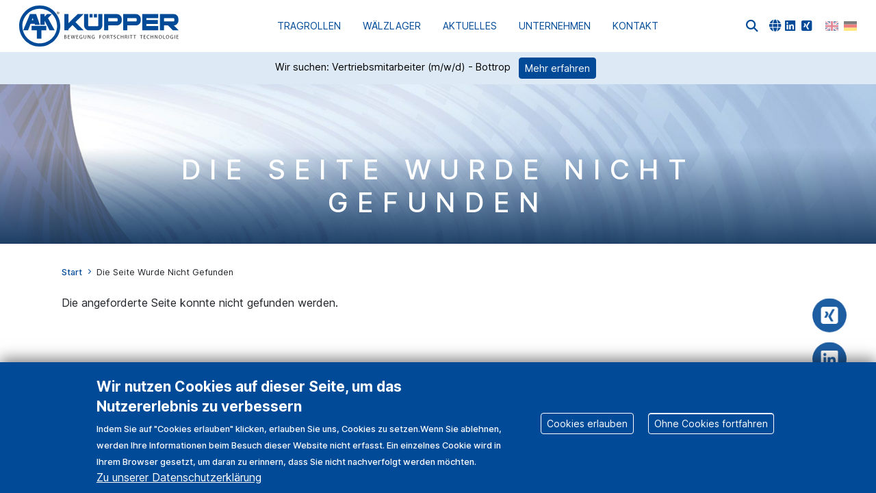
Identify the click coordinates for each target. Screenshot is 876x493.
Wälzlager (392, 25)
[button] (752, 26)
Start (72, 272)
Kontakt (635, 25)
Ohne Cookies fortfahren (711, 433)
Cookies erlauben (587, 433)
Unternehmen (555, 25)
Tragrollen (309, 25)
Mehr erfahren (557, 68)
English (831, 26)
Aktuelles (470, 25)
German (850, 26)
